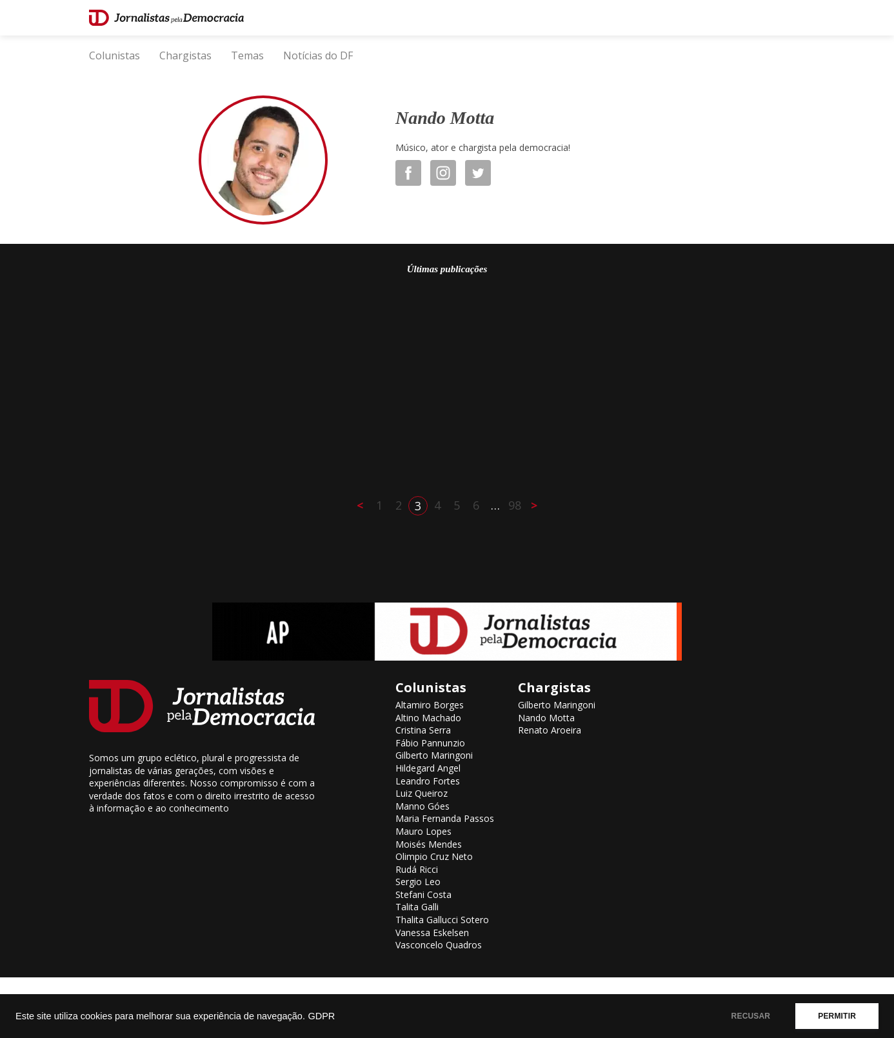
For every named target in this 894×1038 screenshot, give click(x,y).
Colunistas (114, 55)
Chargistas (185, 55)
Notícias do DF (318, 55)
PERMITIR (837, 1016)
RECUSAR (751, 1016)
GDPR (321, 1016)
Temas (247, 55)
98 (514, 505)
